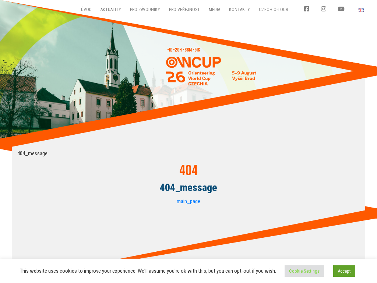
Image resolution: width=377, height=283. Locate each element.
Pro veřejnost (184, 9)
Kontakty (239, 9)
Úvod (86, 9)
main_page (188, 201)
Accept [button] (344, 271)
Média (214, 9)
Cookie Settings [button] (304, 271)
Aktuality (111, 9)
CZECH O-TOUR (273, 9)
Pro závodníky (145, 9)
